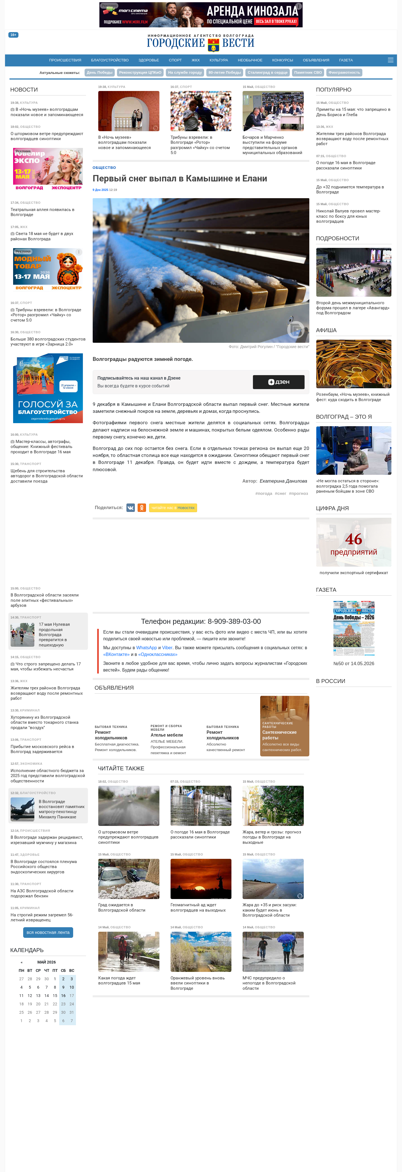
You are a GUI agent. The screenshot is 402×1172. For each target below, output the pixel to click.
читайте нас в (173, 507)
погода (265, 493)
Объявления (316, 60)
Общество (104, 168)
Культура (219, 60)
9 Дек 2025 (100, 189)
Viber (167, 647)
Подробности (337, 238)
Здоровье (148, 60)
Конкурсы (282, 60)
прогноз (299, 493)
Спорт (175, 60)
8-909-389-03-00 (234, 621)
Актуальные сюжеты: (60, 73)
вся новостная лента (48, 932)
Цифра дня (332, 508)
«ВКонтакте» (116, 654)
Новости (24, 90)
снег (281, 493)
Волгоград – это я (344, 417)
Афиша (326, 330)
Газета (346, 60)
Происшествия (65, 60)
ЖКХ (196, 60)
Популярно (333, 90)
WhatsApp (147, 647)
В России (330, 681)
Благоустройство (110, 60)
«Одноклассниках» (157, 654)
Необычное (250, 60)
